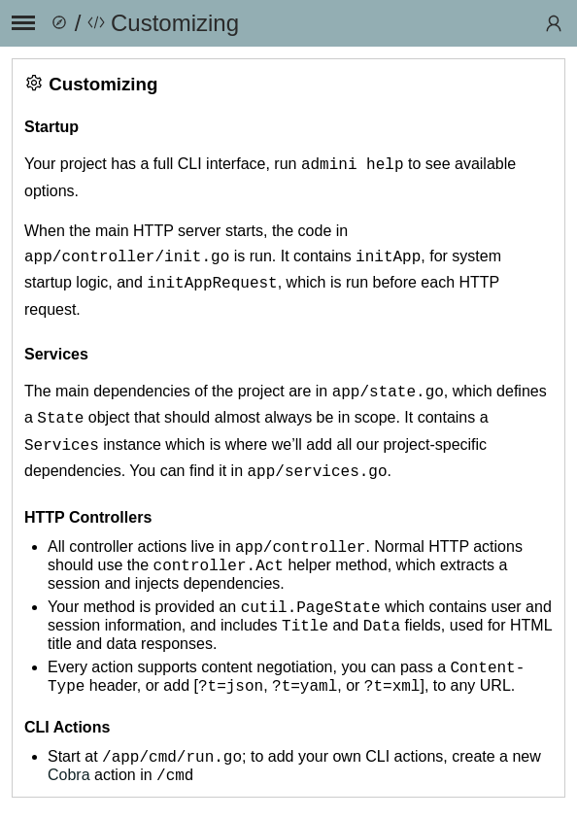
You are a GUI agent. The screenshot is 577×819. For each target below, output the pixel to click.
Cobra (69, 784)
